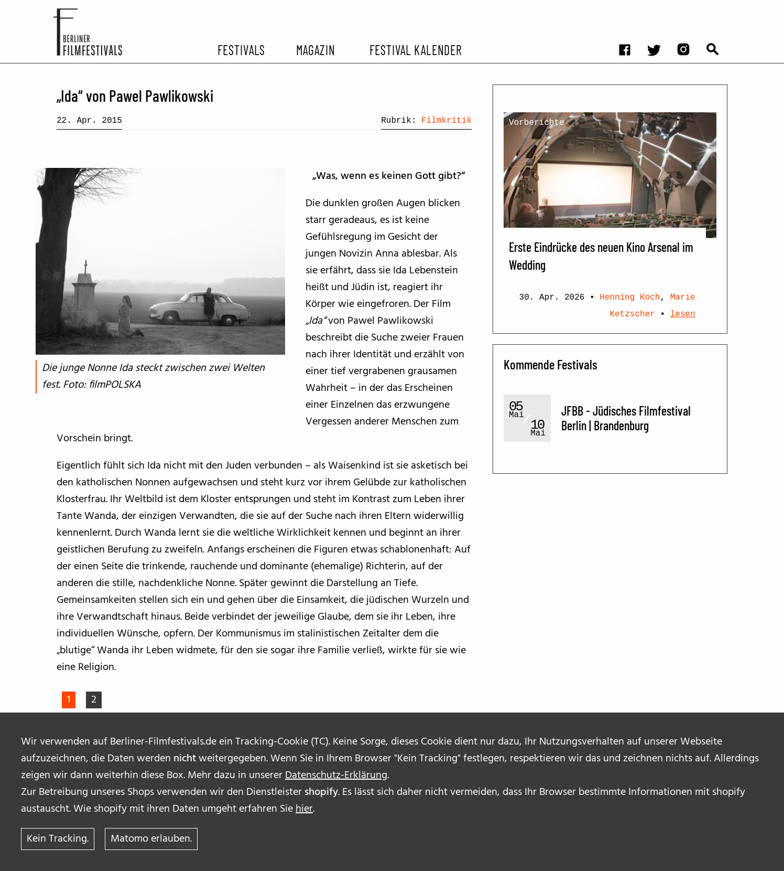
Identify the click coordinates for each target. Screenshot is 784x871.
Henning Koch (630, 297)
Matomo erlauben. (151, 839)
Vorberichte (536, 123)
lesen (682, 314)
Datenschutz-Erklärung (336, 775)
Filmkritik (446, 120)
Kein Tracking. (58, 839)
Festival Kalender (415, 49)
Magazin (315, 49)
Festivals (241, 49)
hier (304, 809)
